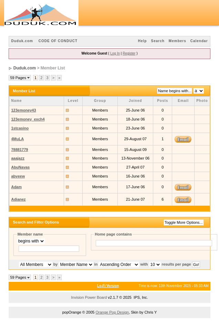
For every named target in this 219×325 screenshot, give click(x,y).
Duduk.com (22, 41)
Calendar (199, 41)
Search (157, 41)
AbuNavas (20, 167)
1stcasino (20, 128)
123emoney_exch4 (27, 119)
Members (177, 41)
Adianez (18, 199)
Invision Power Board (89, 297)
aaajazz (17, 158)
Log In (115, 53)
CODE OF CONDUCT (58, 41)
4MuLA (17, 139)
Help (142, 41)
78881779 (19, 149)
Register (129, 53)
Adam (16, 187)
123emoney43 (23, 110)
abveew (18, 176)
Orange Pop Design (112, 312)
